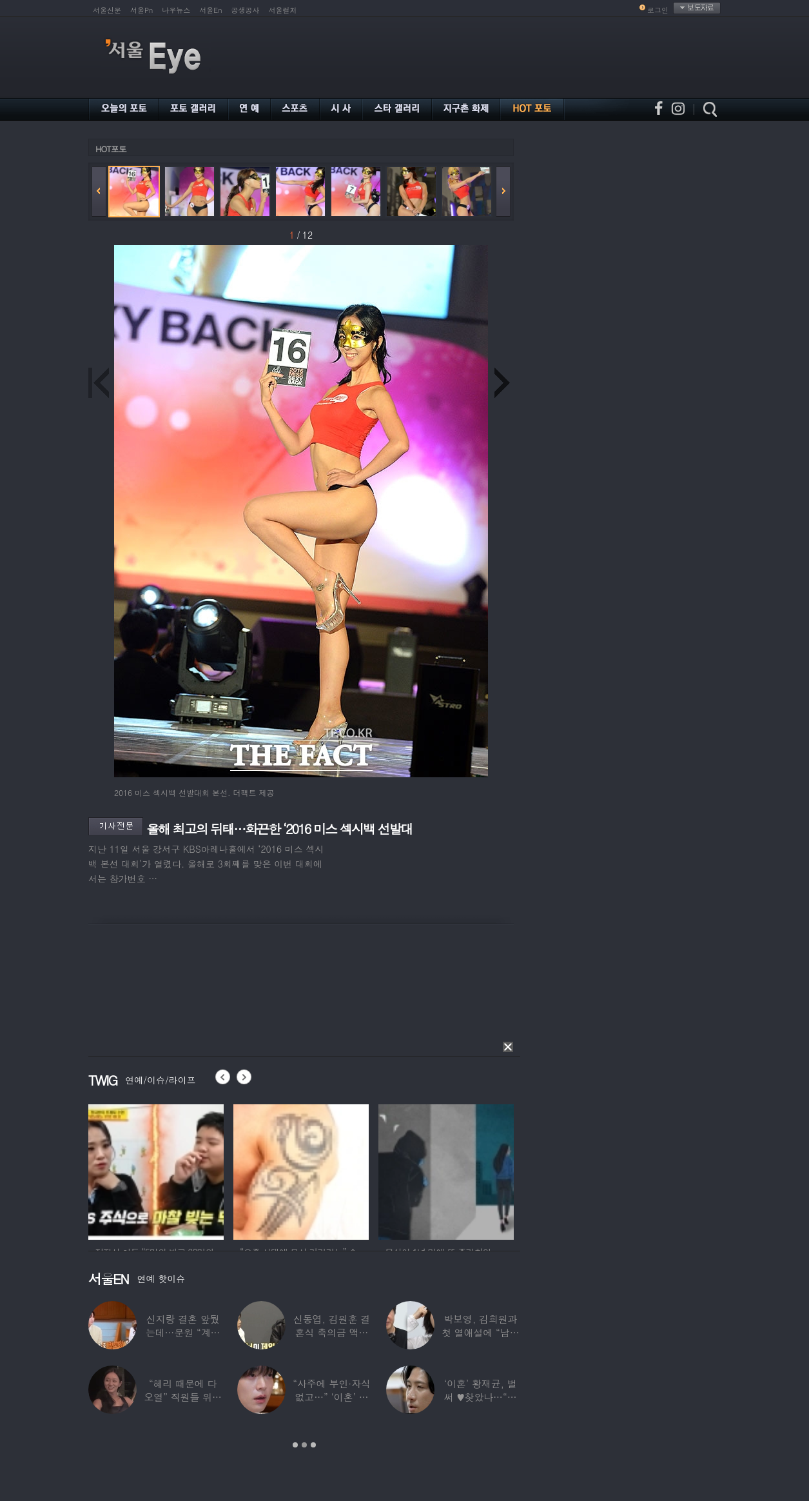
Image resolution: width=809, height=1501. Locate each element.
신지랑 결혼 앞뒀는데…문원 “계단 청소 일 (183, 1332)
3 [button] (313, 1444)
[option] (164, 1170)
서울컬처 (283, 10)
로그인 (657, 10)
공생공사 (245, 10)
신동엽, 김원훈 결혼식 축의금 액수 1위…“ (331, 1332)
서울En (210, 10)
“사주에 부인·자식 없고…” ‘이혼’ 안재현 (331, 1397)
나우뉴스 (176, 10)
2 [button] (304, 1444)
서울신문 (107, 10)
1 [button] (295, 1444)
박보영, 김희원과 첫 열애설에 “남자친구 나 (480, 1332)
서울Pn (141, 10)
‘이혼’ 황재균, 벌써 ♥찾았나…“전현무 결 (480, 1397)
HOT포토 (110, 149)
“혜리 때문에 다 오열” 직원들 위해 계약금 (182, 1397)
